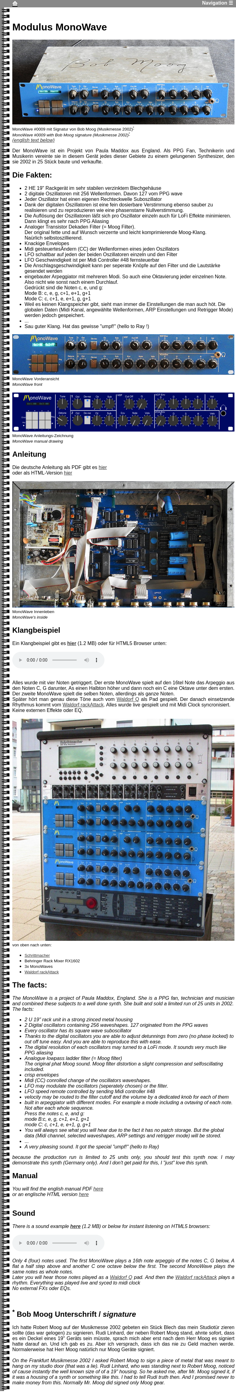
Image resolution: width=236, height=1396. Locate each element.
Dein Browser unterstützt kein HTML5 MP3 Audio (58, 660)
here (98, 1188)
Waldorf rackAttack (83, 704)
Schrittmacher (37, 955)
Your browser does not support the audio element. (58, 1243)
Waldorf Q (127, 699)
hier (103, 467)
